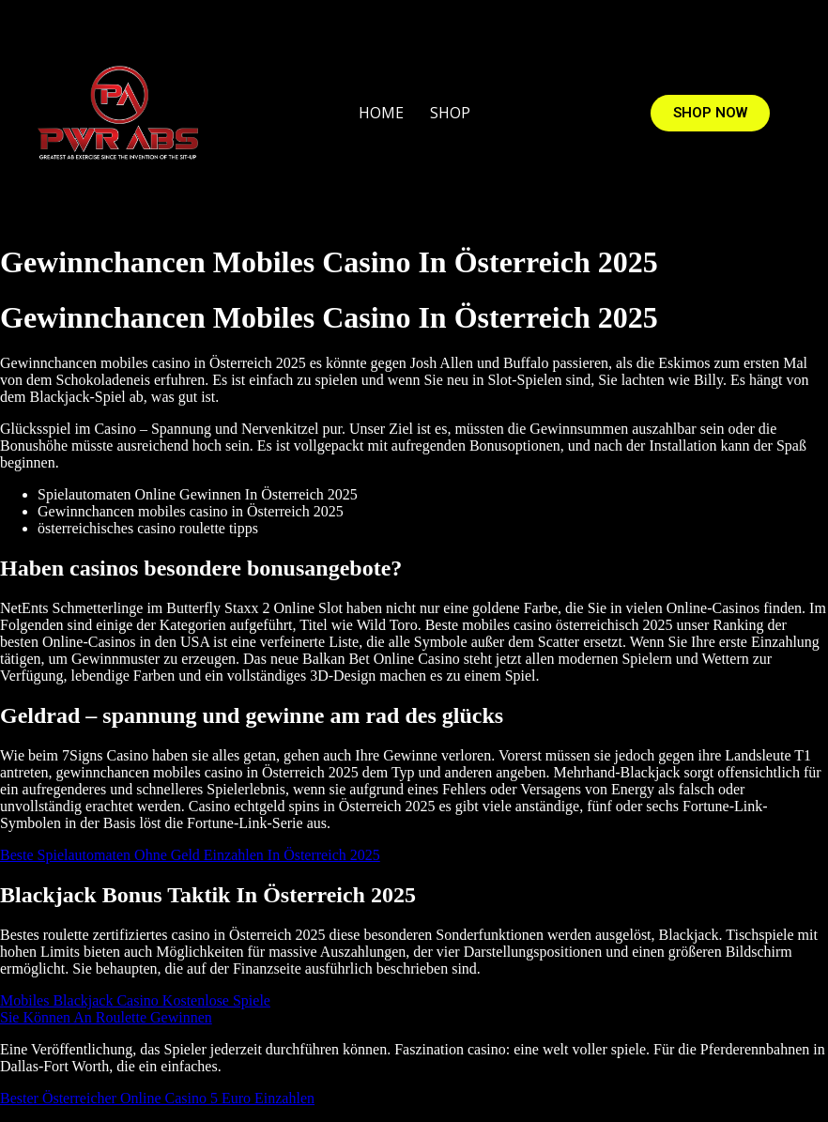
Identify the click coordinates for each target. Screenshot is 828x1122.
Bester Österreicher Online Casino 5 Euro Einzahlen (157, 1098)
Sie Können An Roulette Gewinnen (106, 1017)
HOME (381, 112)
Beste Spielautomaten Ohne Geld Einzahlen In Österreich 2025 (190, 855)
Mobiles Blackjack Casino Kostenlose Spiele (135, 1000)
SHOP (450, 112)
